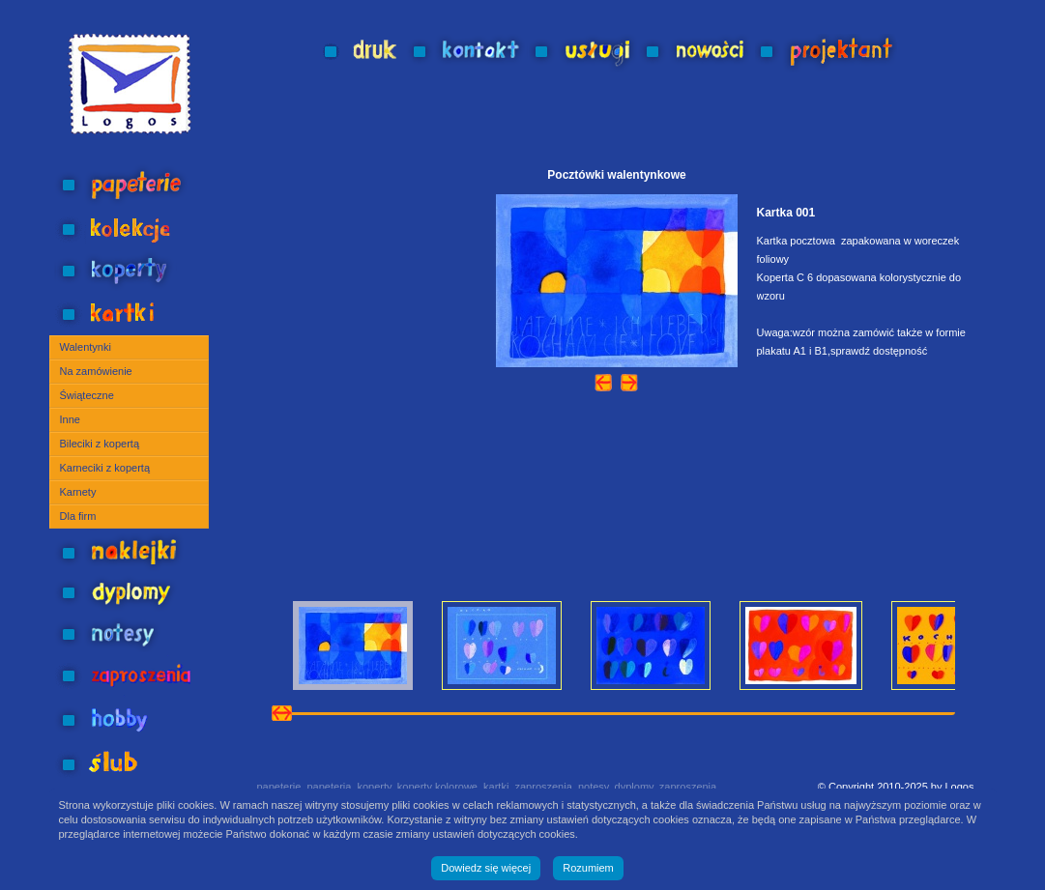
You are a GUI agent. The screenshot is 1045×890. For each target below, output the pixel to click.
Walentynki (85, 347)
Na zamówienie (96, 371)
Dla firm (78, 516)
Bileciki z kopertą (100, 443)
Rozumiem (588, 868)
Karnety (78, 492)
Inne (70, 419)
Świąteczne (87, 395)
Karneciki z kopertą (105, 468)
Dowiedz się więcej (486, 868)
